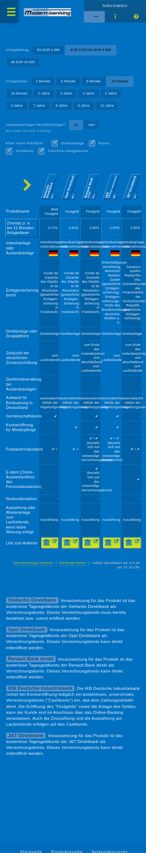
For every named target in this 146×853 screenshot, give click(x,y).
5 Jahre (111, 93)
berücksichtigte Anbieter (33, 563)
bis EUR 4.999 (48, 50)
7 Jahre (39, 105)
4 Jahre (89, 93)
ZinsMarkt (24, 151)
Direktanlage (72, 143)
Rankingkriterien (72, 563)
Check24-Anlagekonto (68, 151)
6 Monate (68, 81)
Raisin (104, 143)
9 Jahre (84, 105)
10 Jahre (107, 105)
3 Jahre (66, 93)
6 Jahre (17, 105)
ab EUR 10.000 (23, 62)
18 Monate (19, 93)
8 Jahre (61, 105)
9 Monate (93, 81)
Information (115, 5)
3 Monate (43, 81)
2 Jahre (44, 93)
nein (91, 125)
